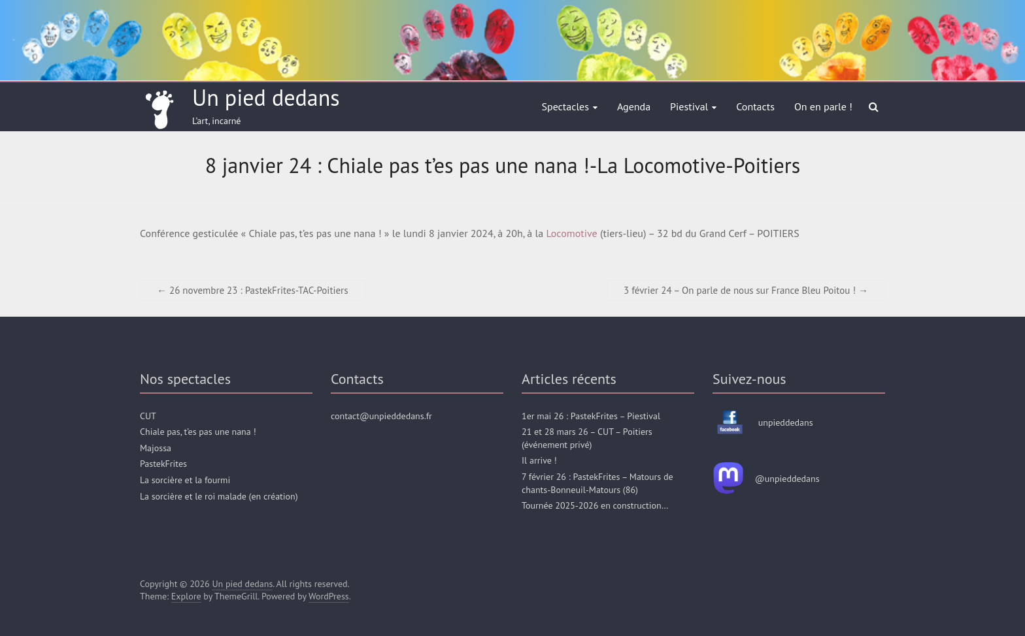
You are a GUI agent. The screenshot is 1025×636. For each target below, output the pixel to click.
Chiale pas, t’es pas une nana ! (198, 431)
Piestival (689, 106)
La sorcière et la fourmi (185, 480)
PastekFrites (163, 463)
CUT (148, 416)
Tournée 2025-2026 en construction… (595, 505)
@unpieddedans (787, 479)
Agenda (633, 106)
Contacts (755, 106)
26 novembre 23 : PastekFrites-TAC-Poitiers (252, 290)
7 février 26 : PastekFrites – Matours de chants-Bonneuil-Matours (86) (597, 483)
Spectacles (565, 106)
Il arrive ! (539, 460)
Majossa (155, 448)
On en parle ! (823, 106)
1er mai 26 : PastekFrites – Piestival (591, 416)
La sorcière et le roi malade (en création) (219, 496)
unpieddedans (785, 422)
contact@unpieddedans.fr (381, 416)
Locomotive (571, 233)
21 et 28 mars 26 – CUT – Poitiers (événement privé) (587, 438)
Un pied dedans (266, 97)
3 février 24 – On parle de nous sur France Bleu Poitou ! (746, 290)
